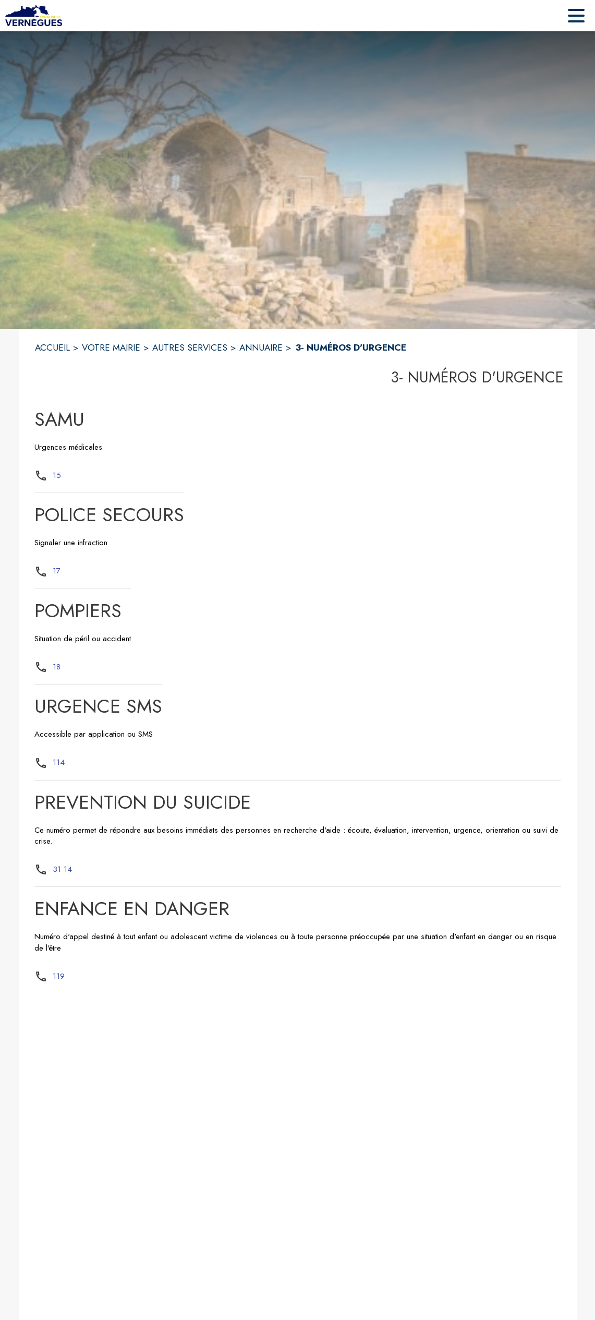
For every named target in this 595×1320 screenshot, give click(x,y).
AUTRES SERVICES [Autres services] (189, 347)
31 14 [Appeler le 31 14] (62, 869)
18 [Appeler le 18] (56, 667)
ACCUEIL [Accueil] (52, 347)
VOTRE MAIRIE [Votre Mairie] (111, 347)
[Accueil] (33, 15)
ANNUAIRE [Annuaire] (261, 347)
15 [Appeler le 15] (57, 475)
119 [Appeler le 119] (59, 976)
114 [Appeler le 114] (59, 762)
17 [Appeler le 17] (56, 571)
